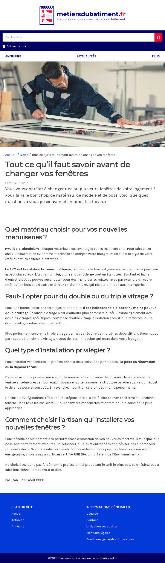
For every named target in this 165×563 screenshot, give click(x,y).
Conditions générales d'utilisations (110, 539)
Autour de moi (16, 46)
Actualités (86, 56)
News (24, 155)
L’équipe (92, 513)
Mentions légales (98, 533)
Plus (156, 56)
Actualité (18, 520)
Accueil (11, 155)
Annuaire (13, 56)
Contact (92, 520)
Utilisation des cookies (102, 526)
